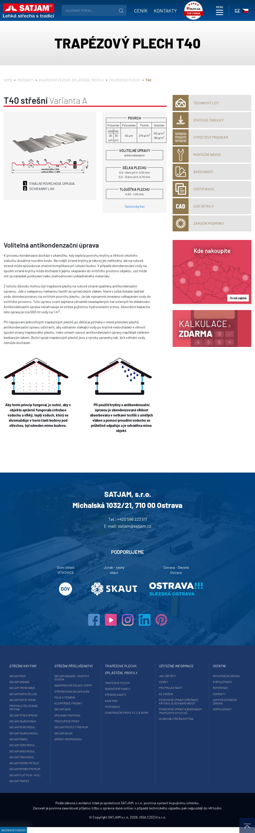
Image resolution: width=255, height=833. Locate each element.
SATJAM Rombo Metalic (26, 763)
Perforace (111, 706)
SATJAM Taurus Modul (26, 733)
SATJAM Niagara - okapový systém (72, 677)
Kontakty (162, 11)
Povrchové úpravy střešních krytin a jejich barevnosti (177, 701)
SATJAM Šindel (21, 739)
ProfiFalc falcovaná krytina (26, 707)
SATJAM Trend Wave (24, 687)
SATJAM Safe (63, 709)
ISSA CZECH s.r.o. (152, 823)
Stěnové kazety (114, 694)
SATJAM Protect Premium (72, 727)
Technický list (134, 206)
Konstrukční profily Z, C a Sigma (125, 712)
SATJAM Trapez (21, 781)
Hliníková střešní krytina (175, 718)
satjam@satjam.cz (134, 525)
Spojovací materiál (68, 715)
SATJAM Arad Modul (25, 751)
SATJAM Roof (20, 676)
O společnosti (221, 682)
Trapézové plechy (125, 80)
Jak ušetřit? (166, 676)
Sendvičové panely (117, 688)
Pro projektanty (169, 687)
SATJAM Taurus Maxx (25, 721)
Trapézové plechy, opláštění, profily (71, 80)
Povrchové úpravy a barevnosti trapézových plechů (179, 711)
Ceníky (162, 682)
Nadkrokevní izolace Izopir (73, 685)
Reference (219, 687)
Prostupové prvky (67, 721)
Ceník (138, 11)
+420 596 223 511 (132, 519)
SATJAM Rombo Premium (27, 769)
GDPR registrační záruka (224, 701)
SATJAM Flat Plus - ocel (27, 775)
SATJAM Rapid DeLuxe (25, 694)
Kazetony (110, 700)
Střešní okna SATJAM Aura (72, 691)
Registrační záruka (225, 676)
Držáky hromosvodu (68, 739)
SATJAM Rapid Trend (25, 699)
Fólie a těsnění (65, 697)
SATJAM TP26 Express (25, 715)
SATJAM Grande (22, 682)
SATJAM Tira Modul (24, 757)
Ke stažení (165, 694)
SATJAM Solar (64, 733)
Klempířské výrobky (69, 703)
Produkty (25, 80)
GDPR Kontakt (221, 709)
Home (8, 80)
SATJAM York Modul (24, 745)
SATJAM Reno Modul (25, 727)
